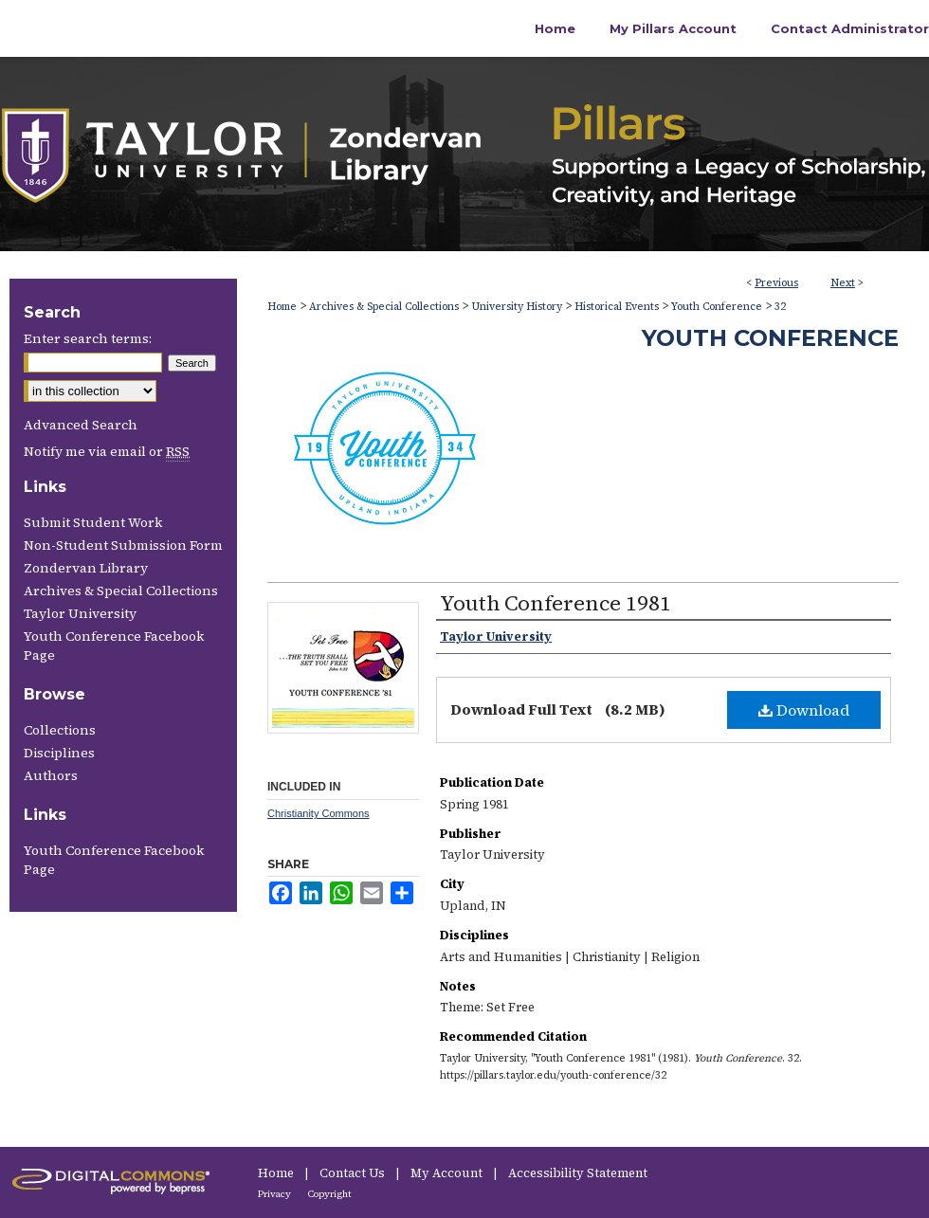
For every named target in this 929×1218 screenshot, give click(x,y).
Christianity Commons (318, 813)
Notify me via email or (107, 451)
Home (282, 307)
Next (842, 283)
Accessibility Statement (577, 1173)
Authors (51, 775)
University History (516, 307)
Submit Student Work (93, 522)
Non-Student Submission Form (123, 545)
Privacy (275, 1194)
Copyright (330, 1194)
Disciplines (59, 752)
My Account (447, 1173)
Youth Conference (716, 307)
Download (803, 710)
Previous (776, 283)
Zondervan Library (86, 567)
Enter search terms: (88, 338)
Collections (60, 729)
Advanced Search (80, 424)
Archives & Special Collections (384, 307)
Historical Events (616, 307)
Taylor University (80, 613)
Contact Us (353, 1173)
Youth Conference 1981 (555, 603)
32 (780, 307)
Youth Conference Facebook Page (114, 645)
